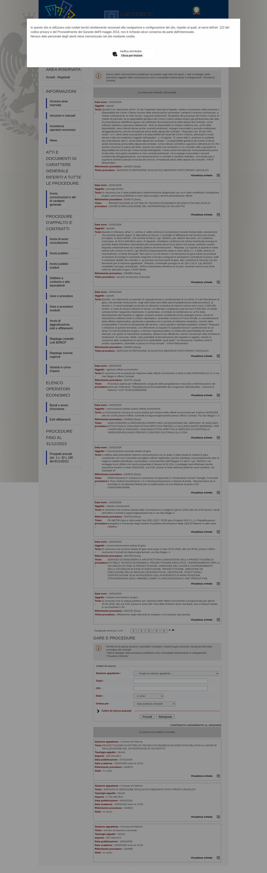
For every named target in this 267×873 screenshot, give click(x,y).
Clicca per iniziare (131, 55)
